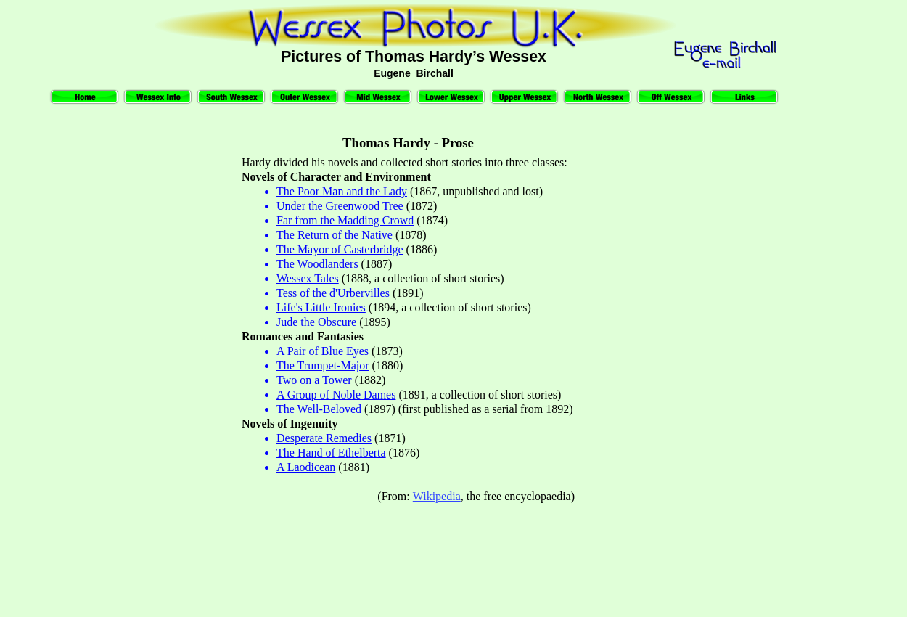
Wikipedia (437, 496)
